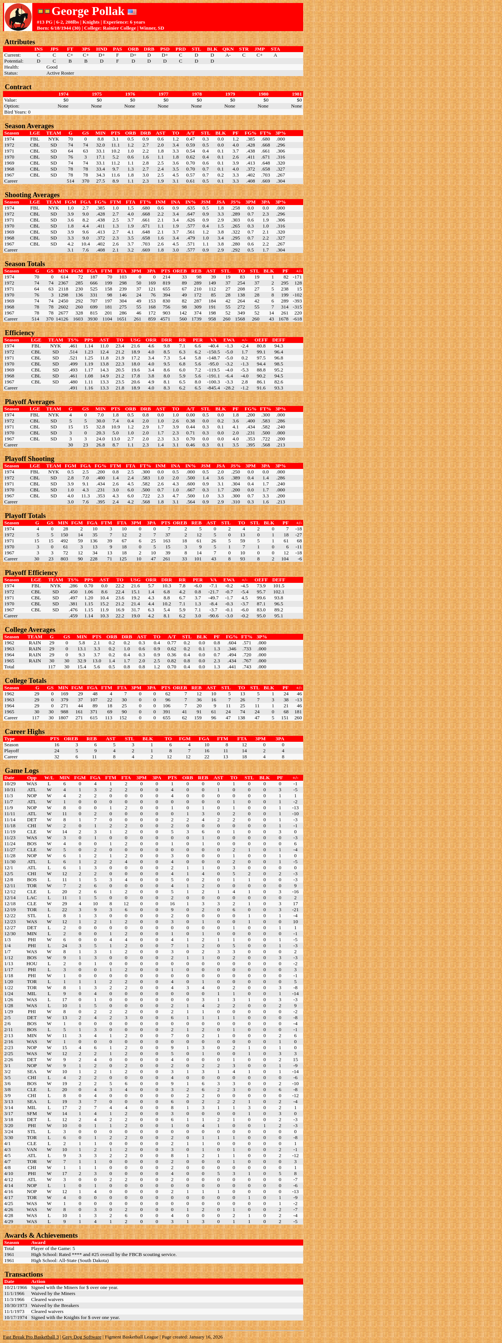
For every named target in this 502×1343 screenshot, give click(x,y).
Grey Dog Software (81, 1337)
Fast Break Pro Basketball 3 (31, 1337)
